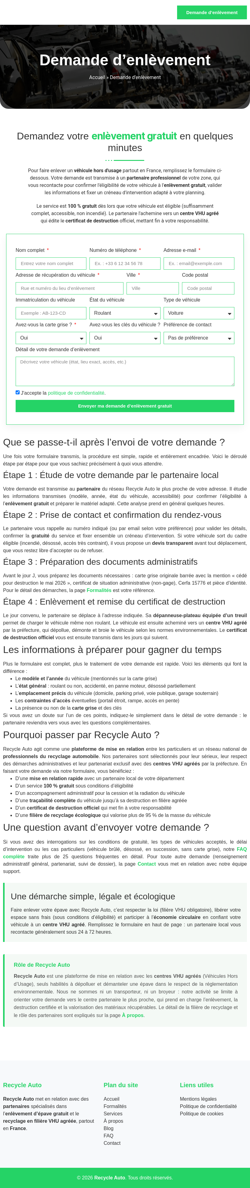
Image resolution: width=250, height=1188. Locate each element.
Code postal (195, 275)
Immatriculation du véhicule (45, 300)
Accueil (97, 77)
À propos (132, 1015)
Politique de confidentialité (208, 1106)
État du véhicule (106, 300)
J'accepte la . (63, 393)
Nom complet (31, 250)
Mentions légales (198, 1099)
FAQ (108, 1135)
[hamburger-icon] (164, 12)
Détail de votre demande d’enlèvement (58, 349)
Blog (108, 1128)
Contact (147, 864)
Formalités (99, 590)
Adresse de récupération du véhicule (56, 275)
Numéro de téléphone (113, 250)
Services (113, 1113)
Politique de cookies (201, 1113)
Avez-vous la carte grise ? (44, 324)
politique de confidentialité (76, 393)
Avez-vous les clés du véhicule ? (124, 324)
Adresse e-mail (181, 250)
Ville (132, 275)
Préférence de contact (188, 324)
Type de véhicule (182, 300)
